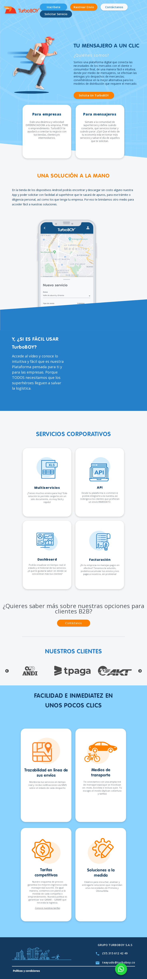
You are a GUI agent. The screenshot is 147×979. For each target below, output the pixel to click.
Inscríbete (53, 7)
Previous (7, 671)
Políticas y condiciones (26, 971)
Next (140, 671)
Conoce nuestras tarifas (47, 907)
